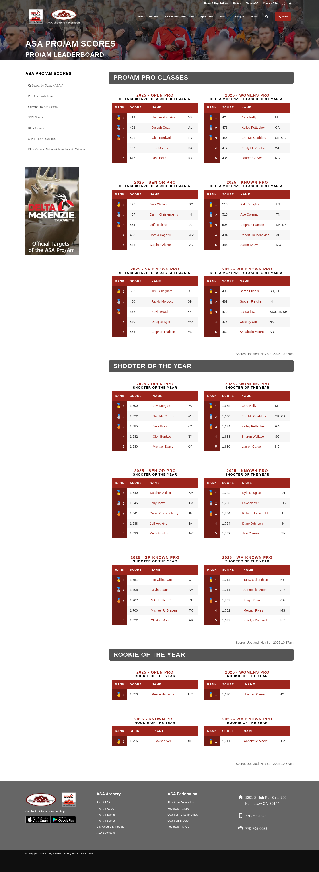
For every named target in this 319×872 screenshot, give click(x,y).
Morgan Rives (253, 610)
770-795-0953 (256, 829)
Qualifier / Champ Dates (182, 814)
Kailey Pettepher (253, 127)
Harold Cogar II (160, 235)
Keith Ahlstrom (160, 533)
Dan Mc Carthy (163, 416)
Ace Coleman (249, 214)
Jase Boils (159, 158)
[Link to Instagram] (283, 3)
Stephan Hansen (252, 225)
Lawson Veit (250, 503)
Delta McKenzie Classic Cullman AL (155, 97)
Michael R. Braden (164, 610)
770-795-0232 (256, 816)
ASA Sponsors (106, 832)
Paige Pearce (253, 600)
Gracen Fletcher (251, 301)
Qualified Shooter (178, 820)
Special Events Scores (42, 138)
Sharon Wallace (253, 436)
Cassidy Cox (248, 322)
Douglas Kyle (160, 322)
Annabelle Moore (252, 332)
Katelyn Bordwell (255, 620)
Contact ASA (270, 3)
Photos (237, 3)
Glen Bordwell (161, 138)
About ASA (252, 3)
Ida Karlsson (248, 311)
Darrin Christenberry (164, 214)
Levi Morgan (160, 148)
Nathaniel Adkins (163, 117)
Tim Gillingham (161, 291)
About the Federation (180, 802)
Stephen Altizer (160, 245)
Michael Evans (163, 446)
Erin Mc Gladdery (254, 138)
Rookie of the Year (155, 674)
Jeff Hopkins (158, 225)
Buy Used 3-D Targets (110, 826)
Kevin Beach (160, 311)
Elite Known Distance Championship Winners (57, 149)
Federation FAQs (178, 826)
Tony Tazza (157, 503)
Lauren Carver (252, 158)
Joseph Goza (161, 127)
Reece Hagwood (163, 694)
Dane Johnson (252, 523)
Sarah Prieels (249, 291)
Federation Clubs (178, 808)
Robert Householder (254, 235)
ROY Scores (36, 128)
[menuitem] (216, 3)
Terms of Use (86, 853)
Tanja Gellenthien (255, 579)
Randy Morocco (162, 301)
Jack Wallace (159, 204)
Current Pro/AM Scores (43, 107)
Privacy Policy (71, 853)
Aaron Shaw (249, 245)
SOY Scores (35, 117)
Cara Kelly (249, 117)
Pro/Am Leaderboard (41, 96)
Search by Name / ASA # (45, 85)
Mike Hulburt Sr (162, 600)
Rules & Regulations (216, 3)
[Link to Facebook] (290, 3)
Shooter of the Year (155, 385)
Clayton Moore (161, 620)
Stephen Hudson (163, 332)
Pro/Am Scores (106, 820)
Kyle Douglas (249, 204)
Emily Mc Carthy (253, 148)
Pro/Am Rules (105, 808)
